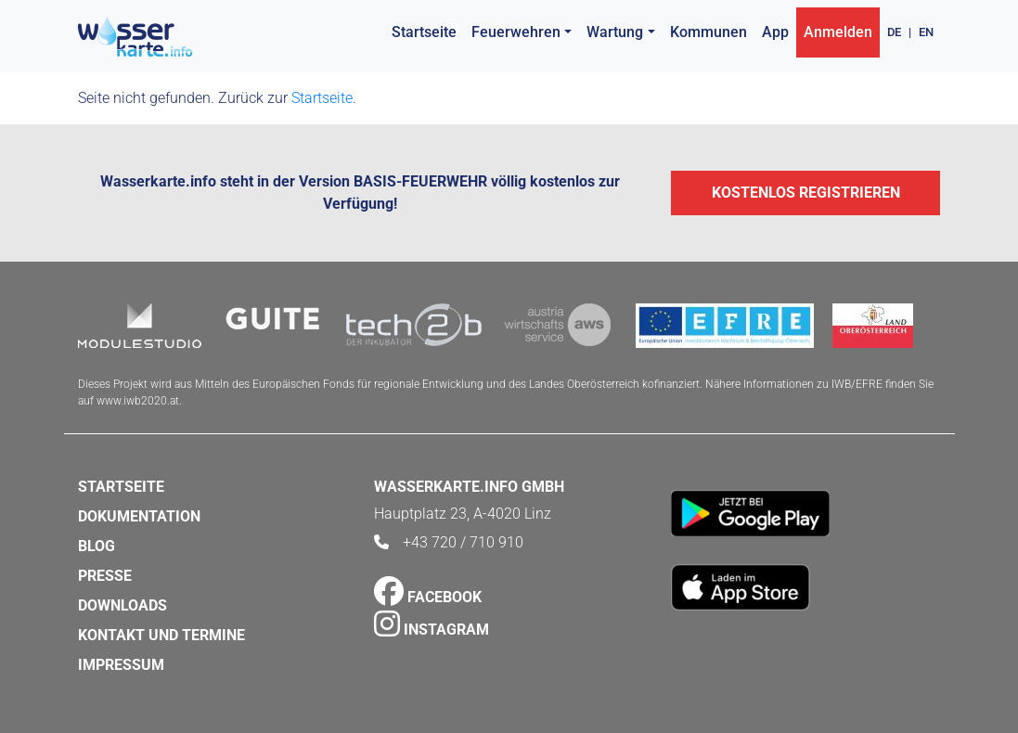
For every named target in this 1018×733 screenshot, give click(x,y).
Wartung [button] (614, 32)
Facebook (428, 597)
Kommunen (708, 32)
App (775, 32)
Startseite (424, 32)
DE (894, 32)
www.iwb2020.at (138, 400)
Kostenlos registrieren (806, 192)
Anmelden (838, 32)
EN (926, 32)
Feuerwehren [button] (516, 32)
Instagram (431, 629)
